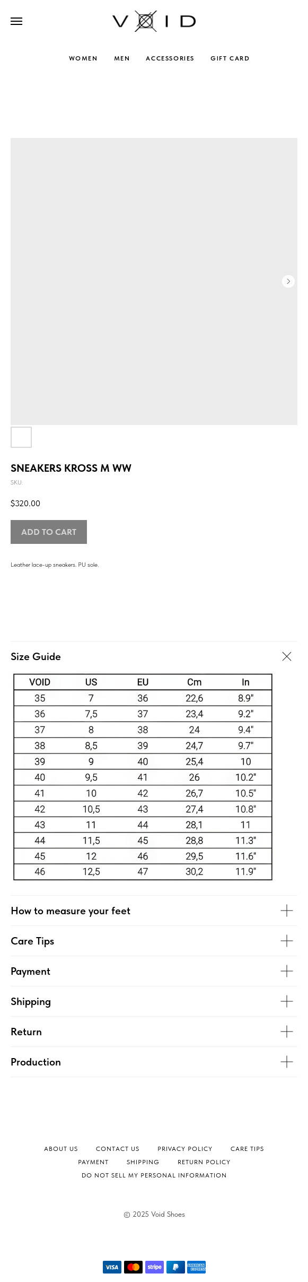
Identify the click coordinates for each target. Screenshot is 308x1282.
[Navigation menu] (16, 21)
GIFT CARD (230, 58)
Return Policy (204, 1162)
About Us (61, 1149)
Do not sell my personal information (154, 1175)
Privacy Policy (185, 1149)
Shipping (143, 1162)
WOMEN (83, 58)
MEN (122, 58)
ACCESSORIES (170, 58)
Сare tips (247, 1149)
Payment (93, 1162)
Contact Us (117, 1149)
